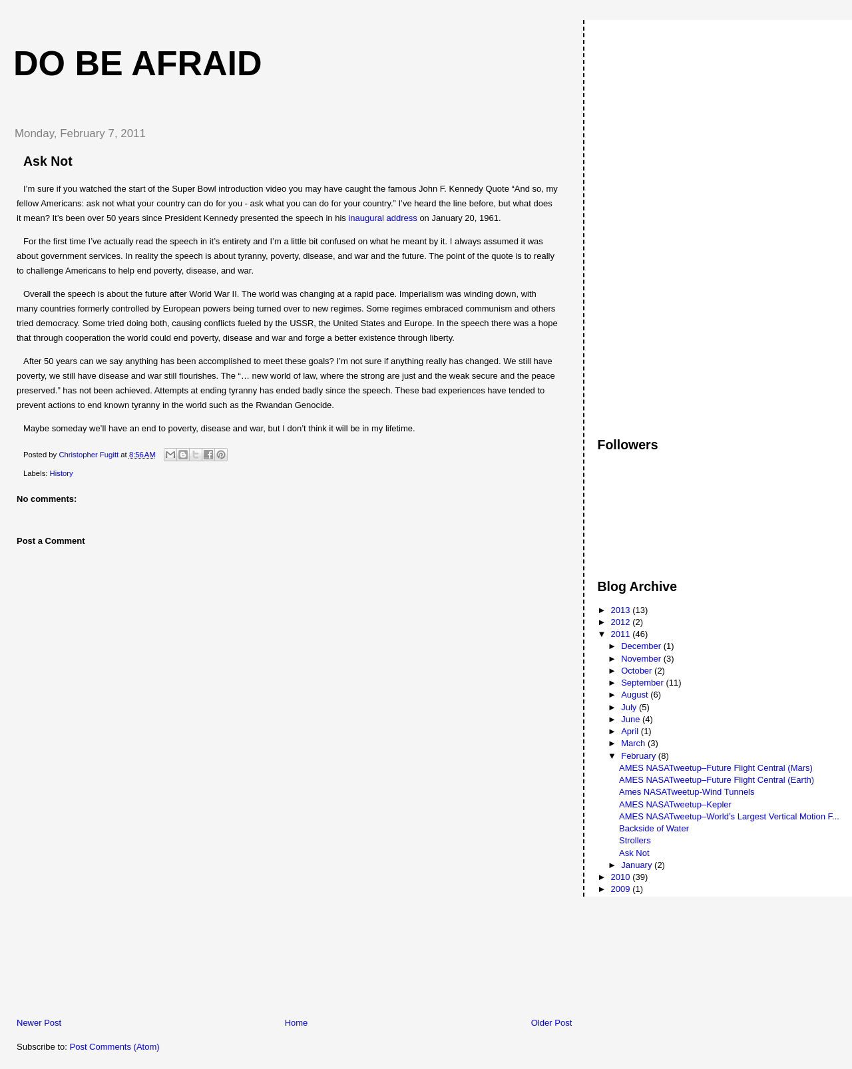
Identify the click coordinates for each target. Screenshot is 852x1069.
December (642, 646)
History (61, 473)
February (639, 756)
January (637, 865)
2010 (622, 877)
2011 (622, 634)
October (637, 671)
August (635, 695)
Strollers (635, 840)
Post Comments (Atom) (115, 1047)
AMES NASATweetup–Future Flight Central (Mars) (716, 768)
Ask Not (634, 853)
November (642, 659)
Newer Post (39, 1023)
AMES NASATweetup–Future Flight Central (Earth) (716, 780)
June (631, 719)
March (634, 743)
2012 (622, 622)
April (631, 731)
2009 (622, 889)
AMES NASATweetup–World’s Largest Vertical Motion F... (729, 816)
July (630, 707)
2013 (622, 610)
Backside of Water (654, 828)
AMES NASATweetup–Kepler (675, 804)
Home (296, 1023)
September (643, 683)
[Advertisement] (103, 924)
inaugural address (382, 218)
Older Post (551, 1023)
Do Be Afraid (137, 63)
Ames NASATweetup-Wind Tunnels (687, 792)
